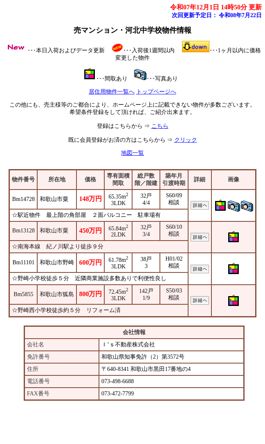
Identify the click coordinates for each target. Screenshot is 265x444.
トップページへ (156, 92)
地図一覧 (132, 153)
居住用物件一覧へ (112, 92)
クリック (185, 140)
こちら (159, 126)
